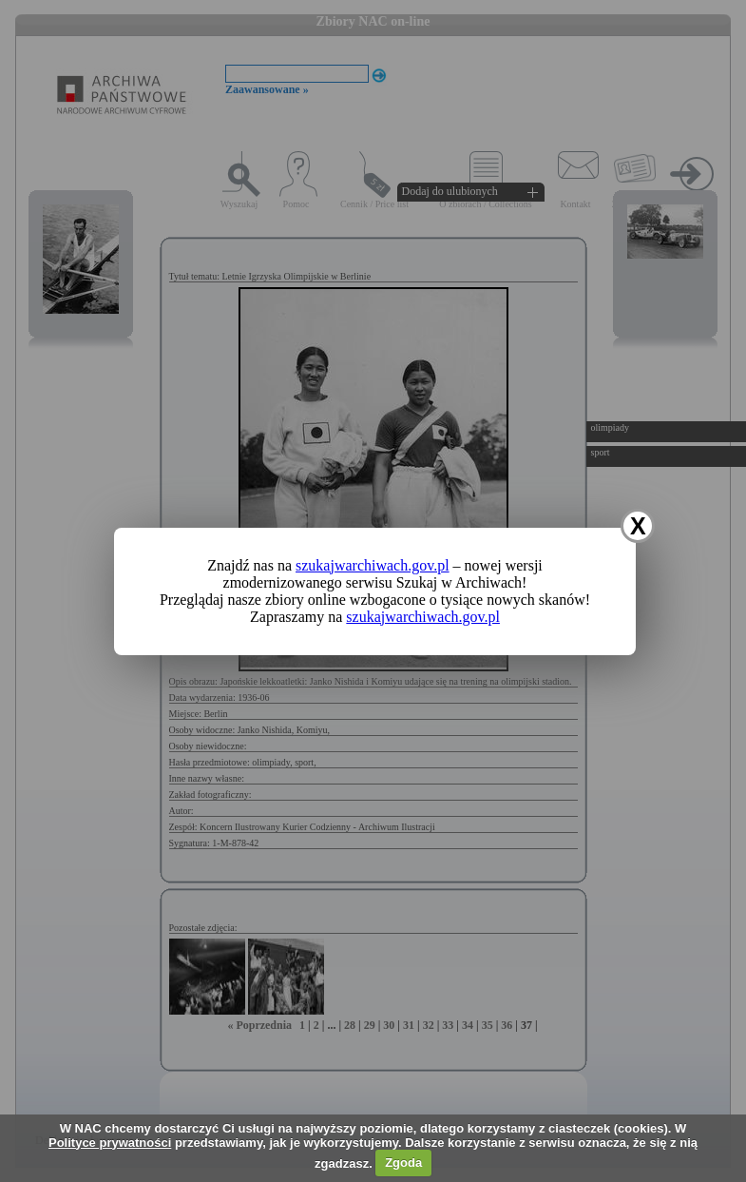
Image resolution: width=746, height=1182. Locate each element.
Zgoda (403, 1162)
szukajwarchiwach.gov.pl (373, 565)
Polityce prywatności (109, 1142)
